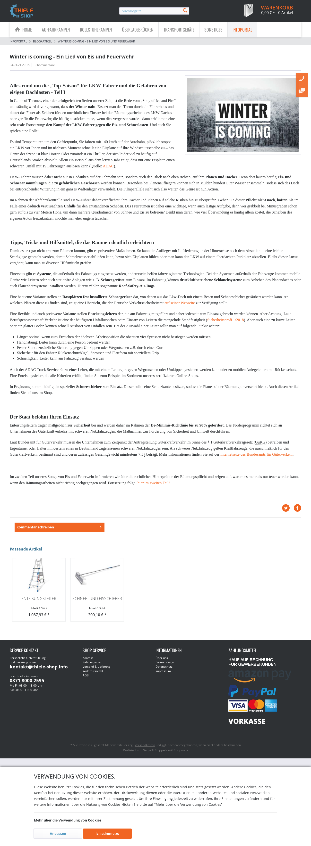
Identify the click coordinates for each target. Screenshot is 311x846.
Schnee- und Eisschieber (97, 606)
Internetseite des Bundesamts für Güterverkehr (256, 454)
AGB (86, 684)
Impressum (163, 679)
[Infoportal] (242, 29)
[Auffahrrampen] (56, 29)
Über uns (162, 666)
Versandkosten (145, 753)
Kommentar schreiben (35, 531)
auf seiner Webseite (179, 303)
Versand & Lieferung (96, 675)
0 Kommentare (45, 65)
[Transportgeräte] (179, 29)
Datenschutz (164, 675)
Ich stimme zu (107, 833)
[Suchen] (185, 10)
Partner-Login (165, 670)
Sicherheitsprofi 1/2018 (225, 320)
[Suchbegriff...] (154, 11)
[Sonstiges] (213, 29)
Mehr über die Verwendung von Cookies (67, 820)
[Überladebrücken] (137, 29)
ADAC (108, 166)
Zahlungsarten (92, 670)
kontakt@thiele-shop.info (39, 675)
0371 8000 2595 (27, 689)
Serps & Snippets (155, 758)
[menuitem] (154, 11)
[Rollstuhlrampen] (96, 29)
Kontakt (88, 666)
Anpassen (58, 833)
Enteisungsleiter (38, 606)
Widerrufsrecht (93, 679)
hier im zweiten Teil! (154, 483)
